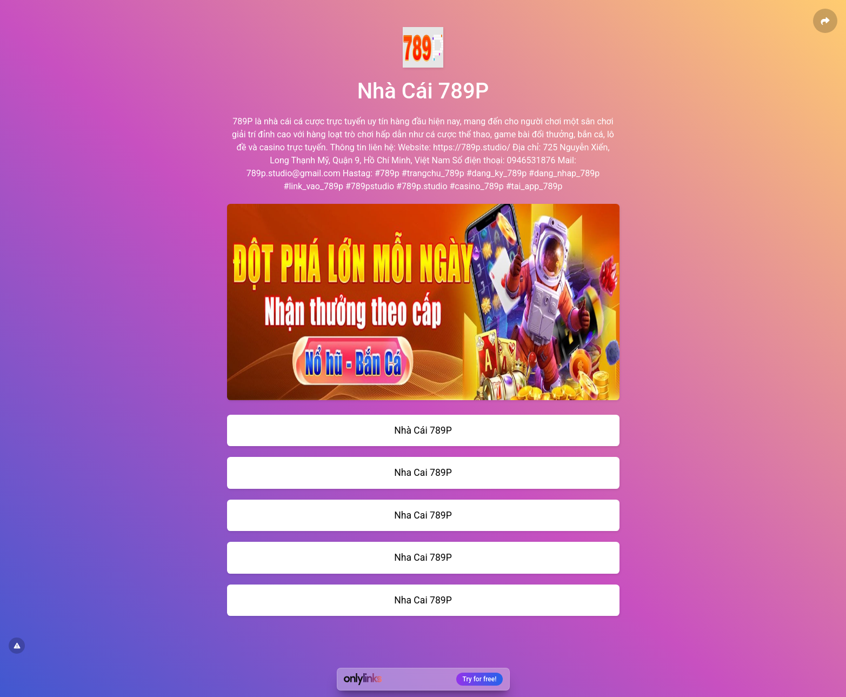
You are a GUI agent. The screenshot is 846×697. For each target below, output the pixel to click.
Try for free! (480, 679)
